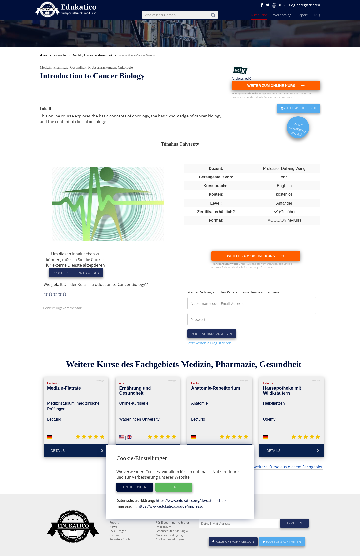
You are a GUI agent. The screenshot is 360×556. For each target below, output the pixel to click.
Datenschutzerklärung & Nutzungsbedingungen (172, 550)
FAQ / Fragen (117, 548)
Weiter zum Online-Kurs (255, 256)
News (113, 544)
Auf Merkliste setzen (298, 108)
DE (278, 5)
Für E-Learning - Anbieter (172, 540)
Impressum (163, 544)
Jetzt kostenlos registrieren (209, 343)
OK (174, 487)
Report (302, 15)
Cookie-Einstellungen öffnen (76, 273)
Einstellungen (134, 487)
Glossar (114, 552)
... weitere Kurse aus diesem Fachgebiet (286, 466)
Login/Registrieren (304, 5)
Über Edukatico (166, 531)
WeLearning (282, 15)
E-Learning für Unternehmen (175, 535)
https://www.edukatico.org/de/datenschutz (190, 500)
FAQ (317, 15)
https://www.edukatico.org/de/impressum (172, 506)
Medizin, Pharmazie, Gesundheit (63, 67)
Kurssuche (259, 15)
